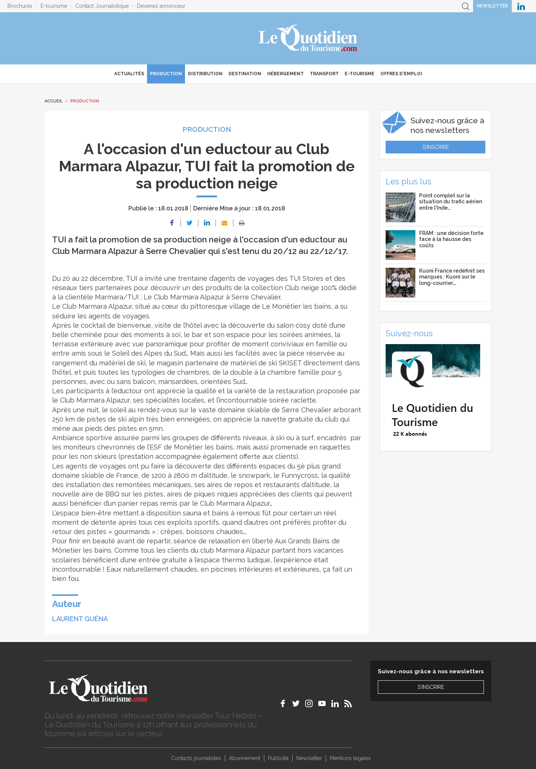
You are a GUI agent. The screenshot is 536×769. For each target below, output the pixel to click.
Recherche (465, 6)
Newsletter (492, 6)
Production (166, 73)
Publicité (278, 758)
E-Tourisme (359, 73)
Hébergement (285, 73)
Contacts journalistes (196, 758)
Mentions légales (350, 758)
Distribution (205, 73)
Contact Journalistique (102, 6)
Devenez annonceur (161, 6)
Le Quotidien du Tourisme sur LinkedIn (521, 6)
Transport (324, 73)
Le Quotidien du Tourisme (308, 38)
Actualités (129, 73)
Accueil (54, 101)
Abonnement (244, 758)
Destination (245, 73)
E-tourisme (54, 6)
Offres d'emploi (401, 73)
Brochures (19, 6)
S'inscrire (435, 147)
